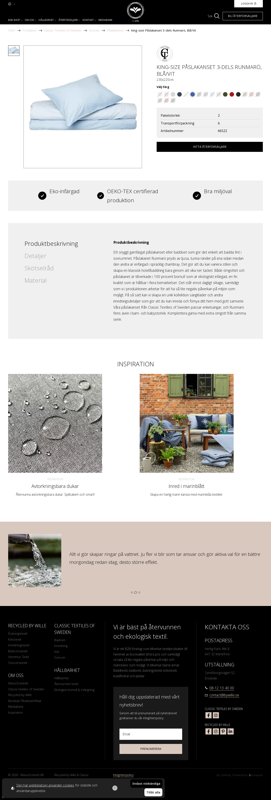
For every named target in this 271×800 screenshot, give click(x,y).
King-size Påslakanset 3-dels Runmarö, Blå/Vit (163, 30)
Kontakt (88, 20)
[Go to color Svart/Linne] (238, 94)
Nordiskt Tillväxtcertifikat (25, 702)
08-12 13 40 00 (221, 687)
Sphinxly (225, 775)
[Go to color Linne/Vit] (186, 94)
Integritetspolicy (123, 775)
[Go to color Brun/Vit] (160, 94)
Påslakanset (115, 30)
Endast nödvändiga (146, 784)
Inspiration (55, 479)
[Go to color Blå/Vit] (192, 94)
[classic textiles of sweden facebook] (208, 715)
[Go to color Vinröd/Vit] (218, 94)
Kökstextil (15, 640)
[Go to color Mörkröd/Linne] (232, 94)
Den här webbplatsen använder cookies (45, 785)
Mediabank (105, 20)
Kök (57, 652)
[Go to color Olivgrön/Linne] (225, 94)
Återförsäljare (68, 20)
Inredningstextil (19, 645)
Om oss (29, 20)
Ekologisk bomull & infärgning (75, 691)
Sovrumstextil (18, 663)
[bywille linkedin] (231, 731)
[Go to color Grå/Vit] (173, 94)
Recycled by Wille (20, 696)
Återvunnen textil (66, 685)
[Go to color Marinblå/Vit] (179, 94)
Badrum (60, 640)
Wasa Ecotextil (18, 684)
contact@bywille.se (224, 695)
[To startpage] (135, 12)
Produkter (29, 30)
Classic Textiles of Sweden (62, 30)
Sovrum (94, 30)
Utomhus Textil (19, 658)
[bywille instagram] (216, 731)
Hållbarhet (46, 20)
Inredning (61, 646)
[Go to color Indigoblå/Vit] (212, 94)
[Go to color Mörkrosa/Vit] (166, 94)
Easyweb (256, 775)
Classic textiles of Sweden (26, 690)
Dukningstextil (18, 633)
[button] (132, 592)
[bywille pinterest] (223, 731)
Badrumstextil (18, 651)
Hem (11, 30)
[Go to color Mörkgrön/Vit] (205, 94)
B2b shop (14, 20)
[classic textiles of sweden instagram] (216, 715)
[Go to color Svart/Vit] (199, 94)
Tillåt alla (153, 793)
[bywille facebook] (208, 731)
